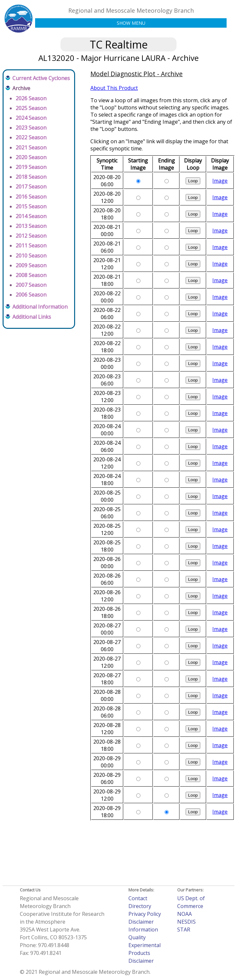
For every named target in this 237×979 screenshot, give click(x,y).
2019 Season (31, 167)
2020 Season (31, 157)
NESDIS (186, 921)
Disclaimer (141, 921)
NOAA (184, 913)
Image (220, 180)
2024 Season (31, 117)
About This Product (114, 87)
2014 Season (31, 216)
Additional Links (31, 316)
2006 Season (31, 294)
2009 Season (31, 265)
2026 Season (31, 98)
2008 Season (31, 275)
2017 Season (31, 186)
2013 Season (31, 226)
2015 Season (31, 206)
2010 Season (31, 255)
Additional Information (40, 306)
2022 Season (31, 137)
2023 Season (31, 127)
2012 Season (31, 235)
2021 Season (31, 147)
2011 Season (31, 245)
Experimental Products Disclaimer (144, 953)
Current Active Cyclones (41, 78)
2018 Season (31, 176)
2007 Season (31, 284)
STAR (183, 929)
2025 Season (31, 108)
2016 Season (31, 196)
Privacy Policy (144, 913)
